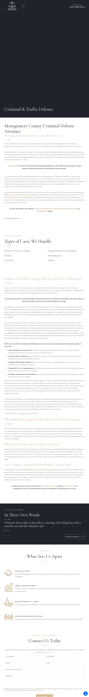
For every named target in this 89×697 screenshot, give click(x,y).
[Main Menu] (24, 6)
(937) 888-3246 (77, 7)
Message (9, 587)
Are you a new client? (13, 580)
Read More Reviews (74, 448)
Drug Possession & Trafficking (62, 161)
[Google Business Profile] (46, 641)
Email (48, 574)
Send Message (44, 607)
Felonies (8, 166)
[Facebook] (43, 641)
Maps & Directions (45, 659)
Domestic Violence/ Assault (17, 161)
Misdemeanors (54, 166)
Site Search (44, 683)
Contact (44, 680)
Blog (44, 678)
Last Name (50, 567)
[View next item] (8, 447)
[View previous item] (5, 447)
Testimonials (44, 675)
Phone (8, 574)
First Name (10, 567)
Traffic (51, 171)
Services (44, 673)
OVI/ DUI (9, 171)
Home (44, 668)
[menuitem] (44, 668)
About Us (44, 670)
